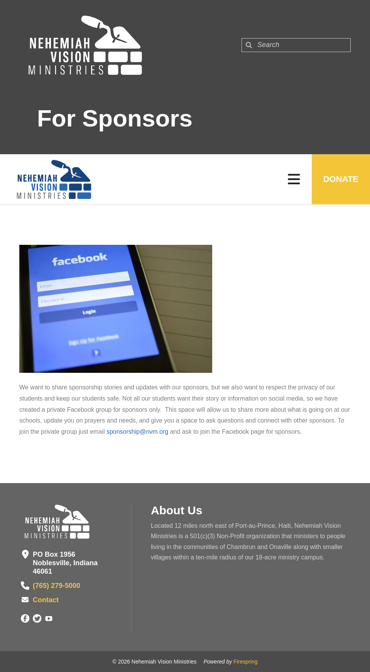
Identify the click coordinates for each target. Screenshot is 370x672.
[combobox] (296, 45)
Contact (46, 600)
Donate (340, 179)
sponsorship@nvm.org (137, 431)
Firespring (245, 662)
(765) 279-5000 (56, 585)
